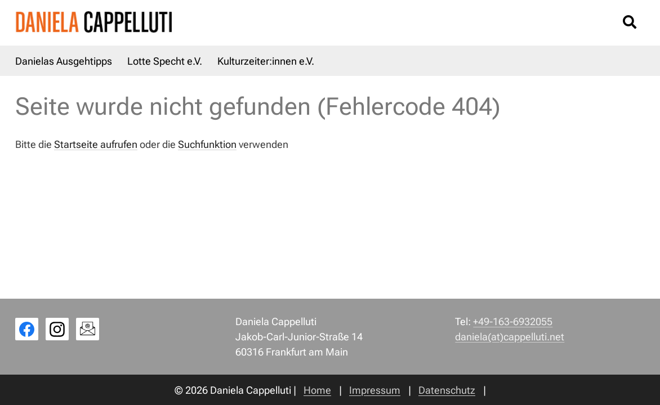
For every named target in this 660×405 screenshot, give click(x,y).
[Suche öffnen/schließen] (629, 22)
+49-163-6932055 (512, 321)
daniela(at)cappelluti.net (509, 337)
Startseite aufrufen (95, 144)
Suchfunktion (207, 144)
